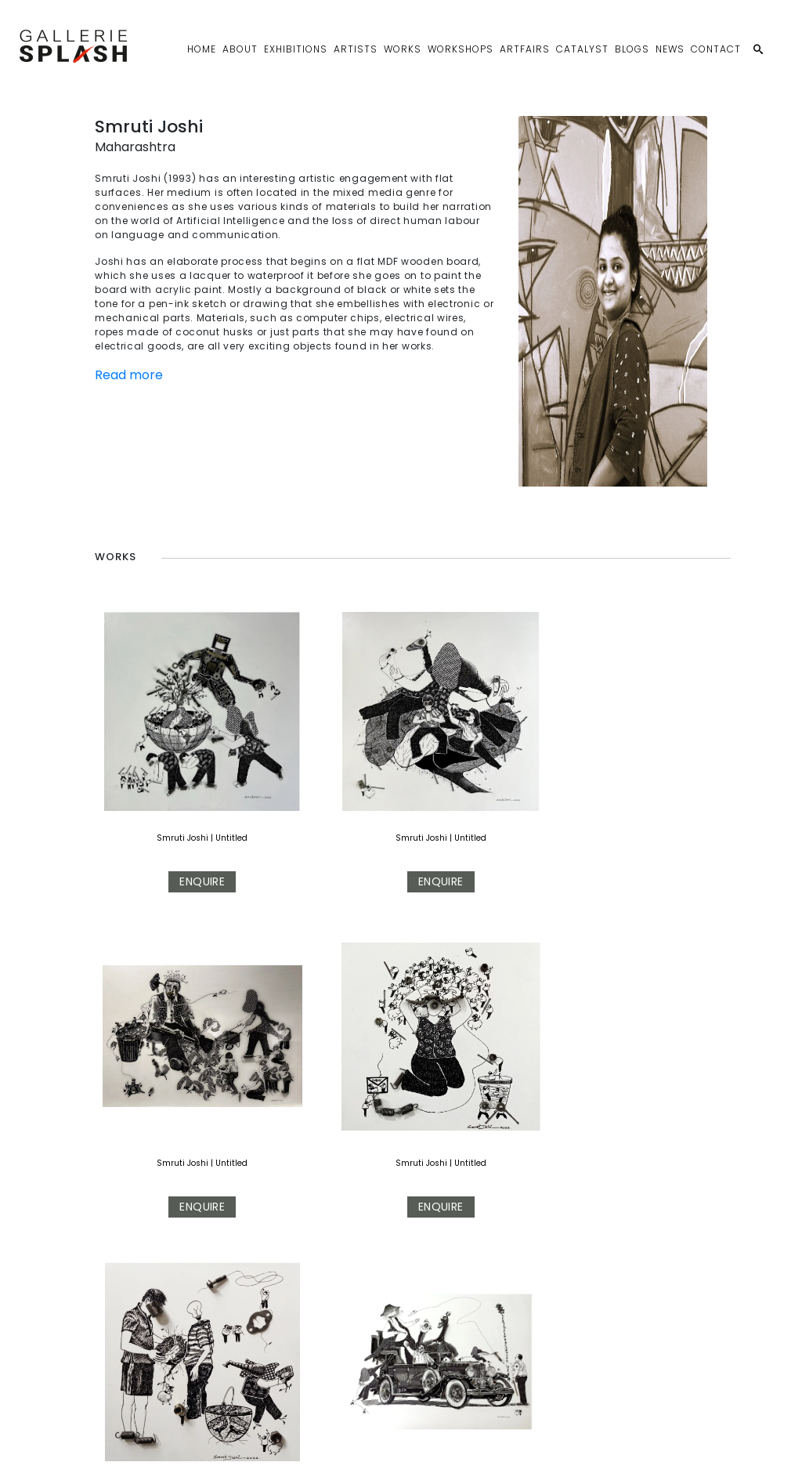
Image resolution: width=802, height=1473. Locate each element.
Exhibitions (295, 49)
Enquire (163, 801)
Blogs (632, 49)
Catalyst (582, 49)
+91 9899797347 (76, 1448)
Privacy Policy (314, 1448)
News (670, 49)
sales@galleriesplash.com (202, 1448)
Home (201, 49)
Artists (356, 49)
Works (402, 49)
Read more (129, 375)
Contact (716, 49)
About (240, 49)
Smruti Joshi (143, 758)
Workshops (460, 49)
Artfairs (525, 49)
